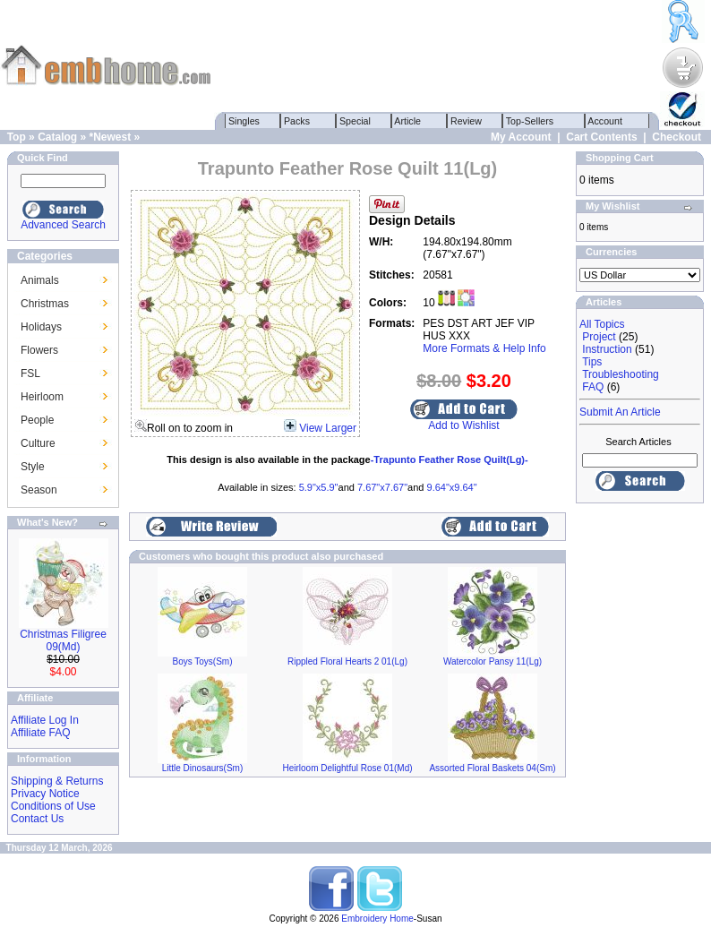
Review (466, 121)
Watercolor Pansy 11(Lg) (492, 661)
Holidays (41, 327)
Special (355, 121)
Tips (592, 362)
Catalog (57, 137)
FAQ (593, 387)
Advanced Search (63, 225)
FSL (30, 373)
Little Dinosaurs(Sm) (203, 768)
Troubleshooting (620, 374)
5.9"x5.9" (318, 487)
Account (605, 121)
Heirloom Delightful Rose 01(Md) (347, 768)
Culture (38, 443)
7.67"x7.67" (382, 487)
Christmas (45, 303)
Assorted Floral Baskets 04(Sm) (492, 768)
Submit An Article (620, 412)
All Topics (601, 324)
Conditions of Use (53, 806)
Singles (244, 121)
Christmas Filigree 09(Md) (63, 640)
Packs (297, 121)
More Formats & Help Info (484, 348)
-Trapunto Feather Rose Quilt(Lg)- (449, 459)
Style (33, 466)
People (37, 420)
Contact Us (37, 818)
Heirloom (42, 397)
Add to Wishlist (463, 425)
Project (598, 337)
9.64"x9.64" (452, 487)
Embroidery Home (377, 918)
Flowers (39, 350)
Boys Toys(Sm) (202, 661)
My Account (521, 137)
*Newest (110, 137)
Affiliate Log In (45, 720)
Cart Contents (601, 137)
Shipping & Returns (57, 781)
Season (39, 490)
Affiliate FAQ (40, 732)
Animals (40, 280)
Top (16, 137)
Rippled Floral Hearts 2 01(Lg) (347, 661)
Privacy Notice (45, 793)
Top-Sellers (529, 121)
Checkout (676, 137)
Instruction (606, 349)
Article (408, 121)
